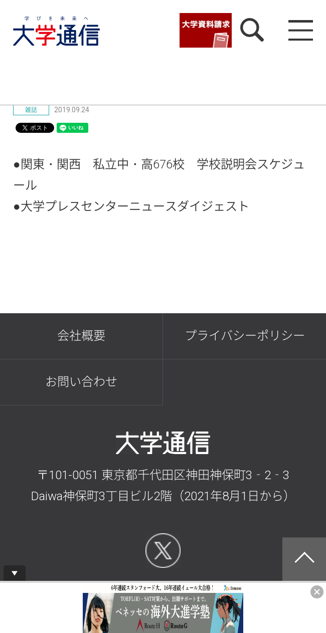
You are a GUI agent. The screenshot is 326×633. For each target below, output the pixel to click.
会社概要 (81, 335)
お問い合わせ (81, 381)
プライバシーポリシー (245, 335)
